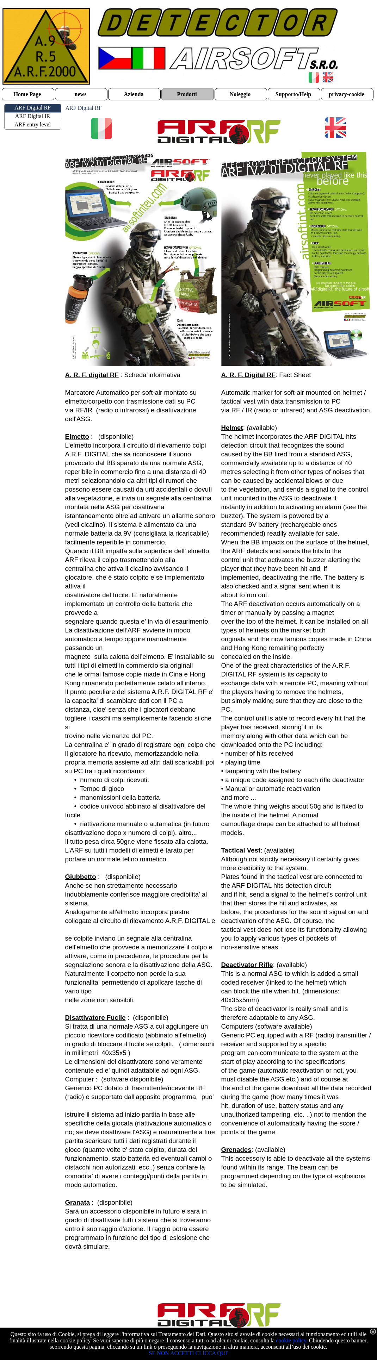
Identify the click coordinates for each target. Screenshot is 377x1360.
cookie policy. (292, 1340)
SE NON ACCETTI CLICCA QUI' (188, 1353)
